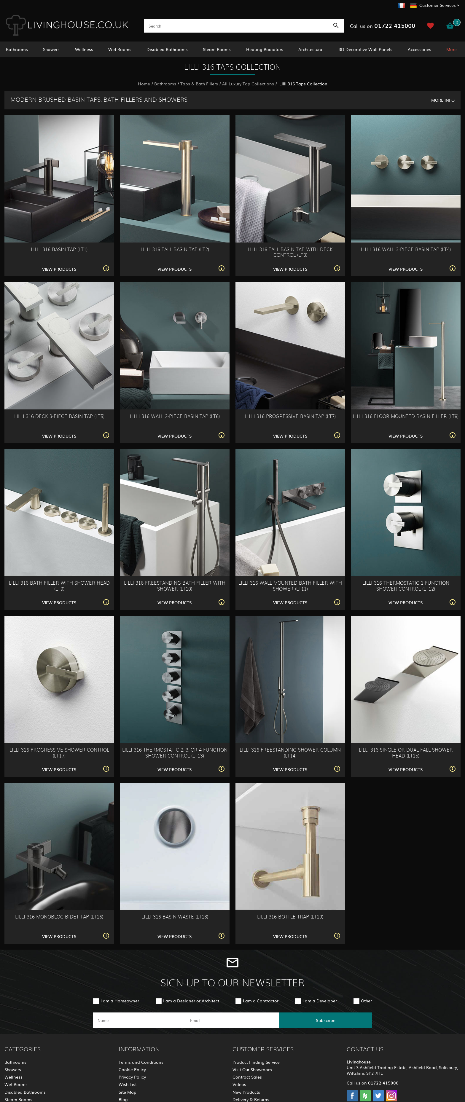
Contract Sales (247, 1077)
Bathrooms (17, 49)
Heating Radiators (264, 49)
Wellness (84, 49)
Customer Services (437, 5)
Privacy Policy (132, 1077)
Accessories (419, 49)
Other (366, 1001)
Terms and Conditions (141, 1062)
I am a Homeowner (120, 1001)
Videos (239, 1084)
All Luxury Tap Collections (248, 84)
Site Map (127, 1092)
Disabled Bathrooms (167, 49)
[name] (139, 1020)
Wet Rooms (119, 49)
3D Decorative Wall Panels (365, 49)
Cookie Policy (132, 1069)
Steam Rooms (217, 49)
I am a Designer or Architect (191, 1001)
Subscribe (325, 1020)
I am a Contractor (260, 1001)
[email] (232, 1020)
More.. (452, 49)
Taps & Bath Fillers (199, 84)
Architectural (311, 49)
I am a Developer (319, 1001)
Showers (51, 49)
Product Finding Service (256, 1062)
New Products (246, 1092)
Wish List (128, 1084)
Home (144, 84)
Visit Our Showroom (252, 1069)
